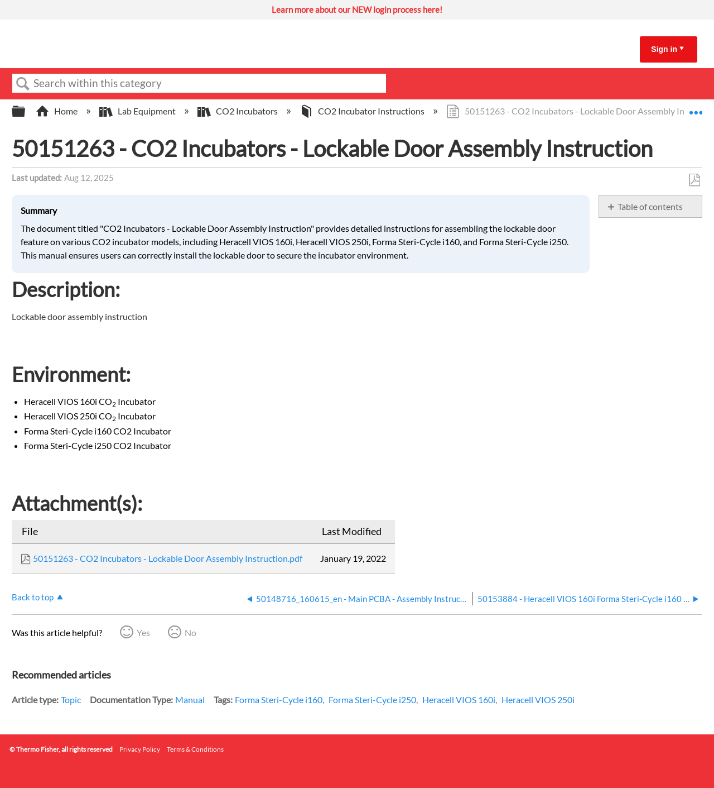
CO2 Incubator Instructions (363, 111)
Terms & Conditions (195, 749)
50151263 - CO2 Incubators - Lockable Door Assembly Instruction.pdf (167, 558)
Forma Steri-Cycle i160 (278, 699)
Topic (71, 699)
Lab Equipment (138, 111)
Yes (143, 632)
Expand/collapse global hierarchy (25, 111)
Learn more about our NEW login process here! (357, 9)
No (190, 632)
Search (23, 83)
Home (57, 111)
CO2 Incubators (238, 111)
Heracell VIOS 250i (538, 699)
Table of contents (650, 206)
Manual (190, 699)
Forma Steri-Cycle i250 (372, 699)
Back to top (33, 597)
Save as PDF (694, 180)
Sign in (664, 49)
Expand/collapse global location (695, 107)
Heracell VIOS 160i (458, 699)
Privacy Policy (139, 749)
